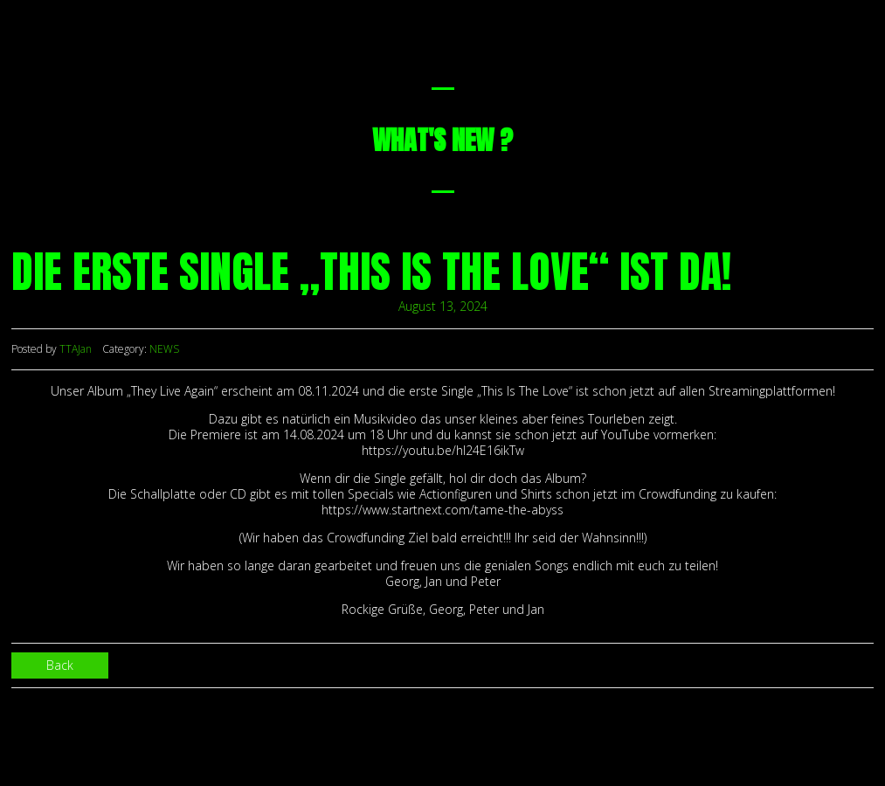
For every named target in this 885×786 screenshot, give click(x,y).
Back (59, 665)
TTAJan (75, 348)
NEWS (164, 348)
